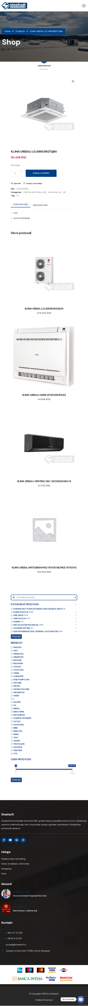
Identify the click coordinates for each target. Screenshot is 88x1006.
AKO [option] (15, 650)
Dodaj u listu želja (34, 183)
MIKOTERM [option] (18, 711)
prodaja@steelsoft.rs (16, 945)
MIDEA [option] (16, 708)
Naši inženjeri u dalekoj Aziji (25, 910)
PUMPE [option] (18, 621)
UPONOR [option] (17, 747)
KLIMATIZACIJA (54, 192)
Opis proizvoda (40, 205)
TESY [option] (15, 737)
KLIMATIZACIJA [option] (23, 612)
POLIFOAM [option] (18, 724)
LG (18, 195)
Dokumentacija (20, 204)
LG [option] (14, 705)
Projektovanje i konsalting (13, 859)
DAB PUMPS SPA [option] (21, 679)
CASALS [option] (17, 666)
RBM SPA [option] (17, 731)
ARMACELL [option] (18, 653)
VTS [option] (15, 753)
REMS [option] (16, 734)
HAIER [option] (16, 695)
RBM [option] (15, 728)
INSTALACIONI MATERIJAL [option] (28, 625)
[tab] (20, 204)
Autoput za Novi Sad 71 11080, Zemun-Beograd (28, 951)
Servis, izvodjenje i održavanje (15, 863)
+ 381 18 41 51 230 (14, 938)
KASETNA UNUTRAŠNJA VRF (34, 192)
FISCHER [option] (17, 682)
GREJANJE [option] (20, 615)
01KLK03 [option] (17, 647)
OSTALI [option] (16, 721)
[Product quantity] (17, 173)
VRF (64, 192)
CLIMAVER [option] (18, 676)
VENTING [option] (17, 750)
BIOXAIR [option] (17, 660)
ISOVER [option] (17, 702)
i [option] (13, 699)
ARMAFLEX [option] (18, 657)
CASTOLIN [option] (18, 669)
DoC (16, 213)
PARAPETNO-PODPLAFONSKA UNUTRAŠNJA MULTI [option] (39, 609)
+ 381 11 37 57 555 (14, 933)
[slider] (16, 769)
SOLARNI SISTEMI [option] (23, 628)
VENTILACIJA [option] (21, 618)
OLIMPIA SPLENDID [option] (22, 718)
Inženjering (6, 868)
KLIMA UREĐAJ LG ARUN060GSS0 (44, 308)
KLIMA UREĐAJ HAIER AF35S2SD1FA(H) (44, 395)
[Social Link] (3, 840)
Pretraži (16, 636)
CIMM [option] (16, 673)
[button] (44, 604)
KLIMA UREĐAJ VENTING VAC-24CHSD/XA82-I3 (44, 481)
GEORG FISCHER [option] (21, 689)
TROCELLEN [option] (18, 744)
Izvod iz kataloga (22, 218)
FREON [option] (16, 686)
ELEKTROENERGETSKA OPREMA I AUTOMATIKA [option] (37, 631)
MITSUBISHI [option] (19, 715)
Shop (3, 873)
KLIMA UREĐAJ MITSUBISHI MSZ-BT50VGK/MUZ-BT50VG (44, 567)
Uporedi (17, 183)
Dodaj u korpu (41, 173)
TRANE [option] (16, 740)
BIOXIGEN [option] (18, 663)
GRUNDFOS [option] (19, 692)
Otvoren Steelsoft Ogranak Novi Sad (30, 896)
